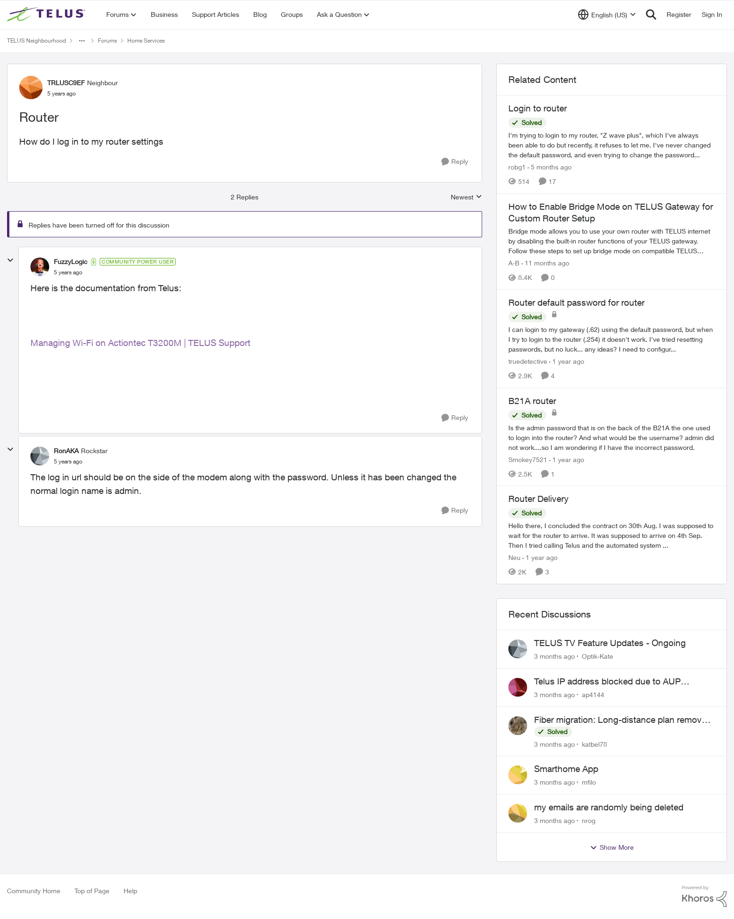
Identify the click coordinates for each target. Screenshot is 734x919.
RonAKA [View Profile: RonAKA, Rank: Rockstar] (66, 451)
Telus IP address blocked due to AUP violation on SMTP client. (607, 681)
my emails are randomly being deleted (608, 807)
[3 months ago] (554, 656)
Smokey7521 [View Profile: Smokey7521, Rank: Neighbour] (527, 459)
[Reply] (455, 161)
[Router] (68, 272)
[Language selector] (607, 14)
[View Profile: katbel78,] (517, 725)
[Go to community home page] (47, 14)
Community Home (33, 891)
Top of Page (92, 891)
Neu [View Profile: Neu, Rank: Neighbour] (514, 557)
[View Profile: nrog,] (517, 813)
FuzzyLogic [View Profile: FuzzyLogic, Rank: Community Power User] (71, 261)
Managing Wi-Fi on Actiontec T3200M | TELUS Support (140, 343)
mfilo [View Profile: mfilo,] (589, 782)
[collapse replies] (10, 260)
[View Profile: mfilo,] (517, 774)
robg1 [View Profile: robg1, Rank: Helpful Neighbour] (517, 167)
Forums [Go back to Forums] (107, 40)
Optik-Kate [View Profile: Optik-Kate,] (597, 656)
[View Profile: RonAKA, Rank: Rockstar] (39, 456)
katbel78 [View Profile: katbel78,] (594, 744)
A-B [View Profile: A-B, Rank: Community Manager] (514, 263)
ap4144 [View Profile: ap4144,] (593, 694)
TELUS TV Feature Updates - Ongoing (610, 643)
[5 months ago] (550, 167)
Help (130, 891)
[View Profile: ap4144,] (517, 687)
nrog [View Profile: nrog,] (588, 820)
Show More (612, 847)
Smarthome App (566, 769)
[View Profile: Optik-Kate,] (517, 649)
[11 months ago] (545, 263)
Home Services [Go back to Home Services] (146, 40)
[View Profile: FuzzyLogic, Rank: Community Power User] (39, 266)
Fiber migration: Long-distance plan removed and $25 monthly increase (623, 720)
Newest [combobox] (466, 197)
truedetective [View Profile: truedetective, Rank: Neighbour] (527, 361)
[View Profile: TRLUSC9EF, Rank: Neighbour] (31, 87)
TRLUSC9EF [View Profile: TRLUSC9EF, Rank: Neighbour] (66, 83)
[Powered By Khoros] (704, 896)
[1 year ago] (566, 361)
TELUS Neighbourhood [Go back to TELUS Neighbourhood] (36, 40)
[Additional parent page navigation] (82, 40)
